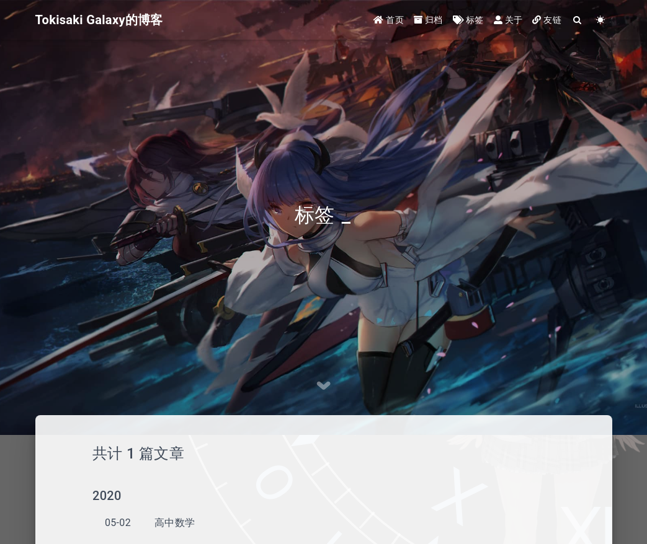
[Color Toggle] (600, 20)
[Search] (577, 20)
